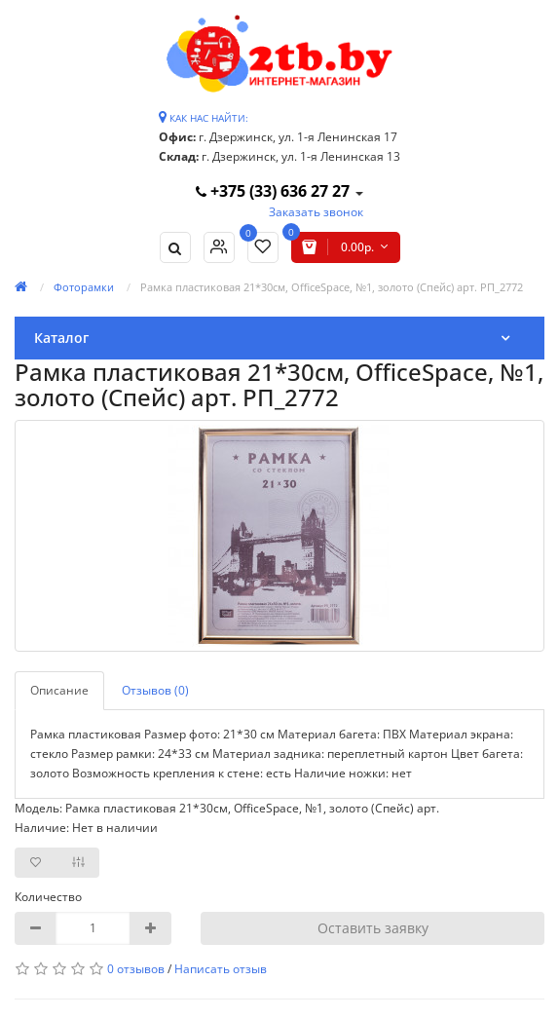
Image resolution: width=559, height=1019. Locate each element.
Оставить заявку (373, 928)
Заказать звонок (316, 212)
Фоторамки (84, 287)
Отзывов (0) (155, 690)
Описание (59, 690)
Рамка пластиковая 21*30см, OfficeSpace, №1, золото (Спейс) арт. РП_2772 (331, 287)
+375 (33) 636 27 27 (275, 191)
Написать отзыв (220, 969)
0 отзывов (136, 969)
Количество (48, 896)
